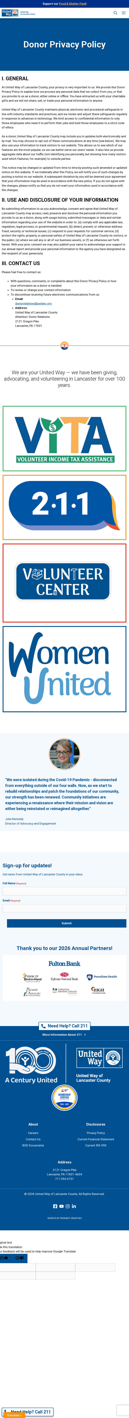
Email (11, 901)
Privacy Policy (96, 1133)
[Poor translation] (19, 1258)
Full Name (14, 883)
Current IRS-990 (95, 1145)
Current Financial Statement (96, 1139)
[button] (115, 13)
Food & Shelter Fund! (73, 3)
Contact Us (33, 1139)
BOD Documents (33, 1145)
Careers (33, 1133)
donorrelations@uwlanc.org (33, 303)
